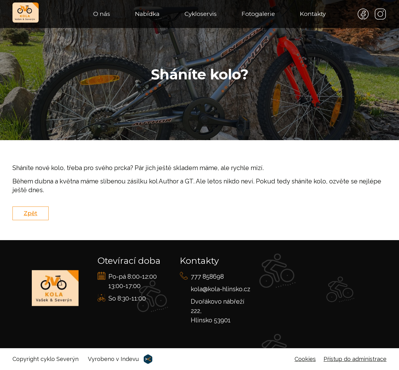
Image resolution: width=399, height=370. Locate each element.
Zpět (30, 213)
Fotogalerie (258, 13)
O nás (101, 13)
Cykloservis (201, 13)
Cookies (305, 359)
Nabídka (147, 13)
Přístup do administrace (355, 359)
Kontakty (313, 13)
